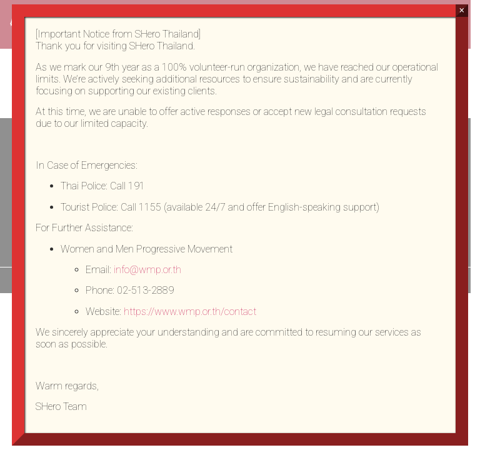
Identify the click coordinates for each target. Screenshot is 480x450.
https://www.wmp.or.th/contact (190, 312)
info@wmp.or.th (147, 270)
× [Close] (461, 10)
